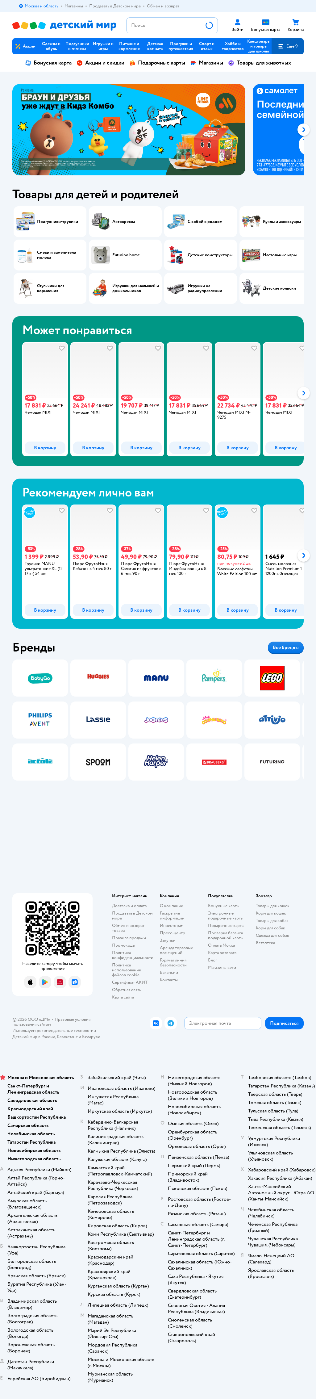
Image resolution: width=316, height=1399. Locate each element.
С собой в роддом (205, 221)
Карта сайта (123, 997)
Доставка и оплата (129, 905)
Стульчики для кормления (50, 288)
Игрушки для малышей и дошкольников (135, 288)
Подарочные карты (157, 62)
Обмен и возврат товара (128, 928)
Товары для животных (259, 62)
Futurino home (126, 255)
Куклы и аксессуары (282, 221)
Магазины (206, 62)
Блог (212, 960)
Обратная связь (126, 989)
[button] (288, 46)
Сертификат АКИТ (130, 982)
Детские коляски (279, 288)
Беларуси (91, 1036)
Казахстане (67, 1036)
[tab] (132, 129)
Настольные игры (280, 255)
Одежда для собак (272, 935)
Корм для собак (270, 928)
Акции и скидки (100, 62)
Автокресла (123, 221)
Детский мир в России (33, 1036)
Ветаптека (265, 942)
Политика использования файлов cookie (126, 970)
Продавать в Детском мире (132, 916)
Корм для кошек (271, 913)
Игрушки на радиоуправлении (205, 288)
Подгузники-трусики (57, 221)
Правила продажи (129, 937)
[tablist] (158, 129)
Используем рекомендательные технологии (54, 1030)
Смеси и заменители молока (56, 255)
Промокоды (123, 945)
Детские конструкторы (210, 255)
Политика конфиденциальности (132, 955)
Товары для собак (272, 920)
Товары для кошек (272, 905)
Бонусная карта (48, 62)
